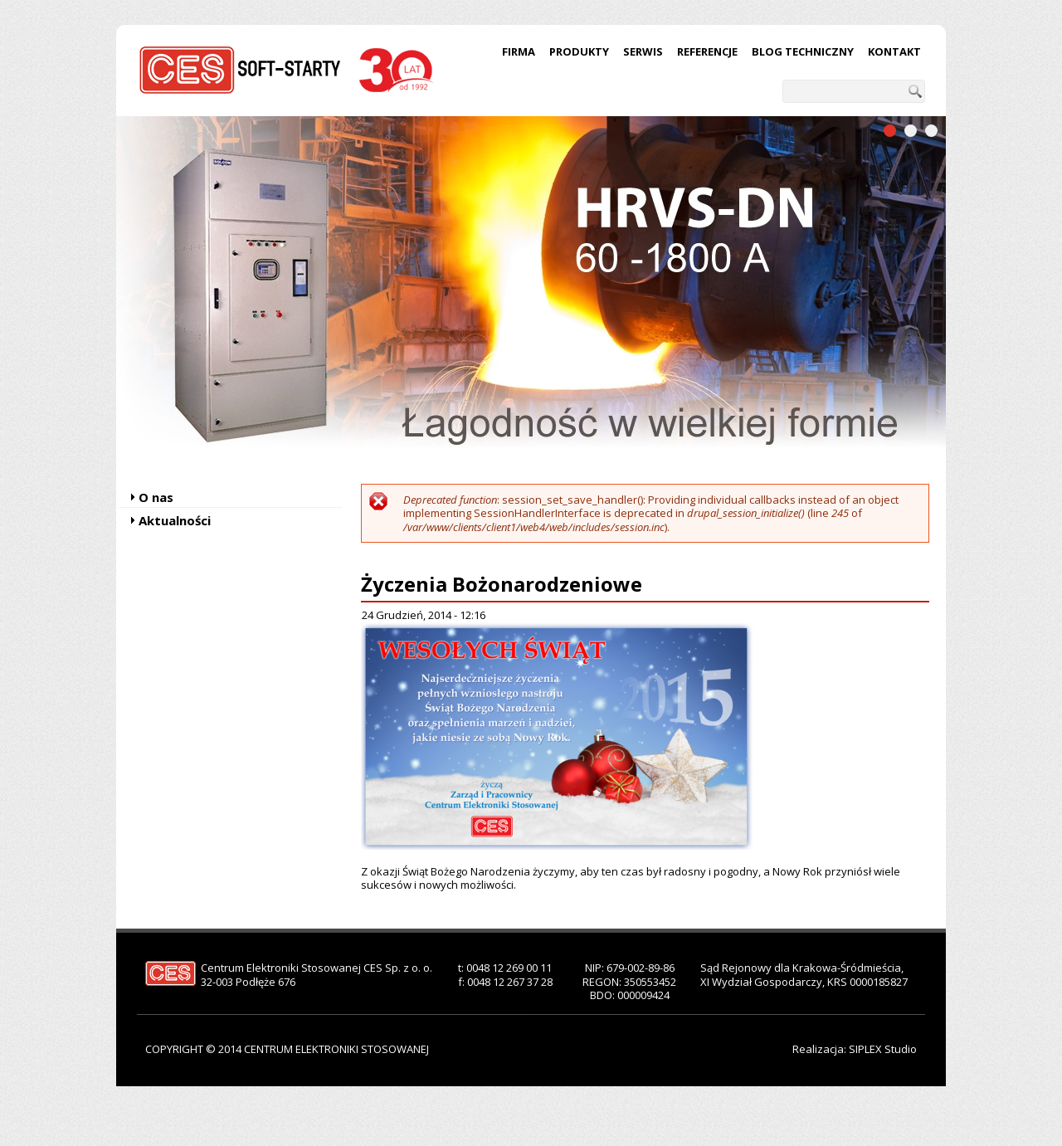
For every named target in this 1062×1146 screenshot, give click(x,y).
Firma (518, 51)
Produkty (579, 51)
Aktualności (175, 520)
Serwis (643, 51)
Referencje (707, 51)
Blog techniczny (803, 51)
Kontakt (894, 51)
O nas (156, 497)
